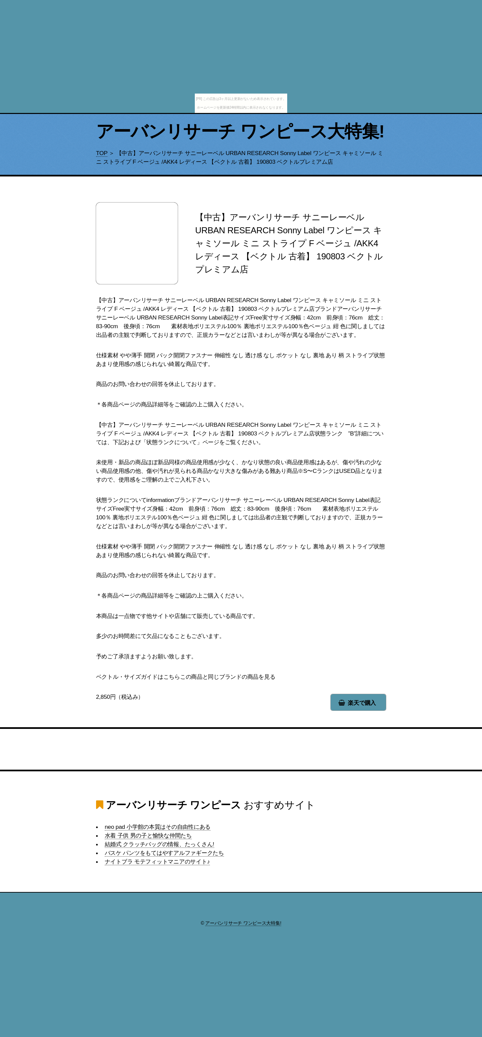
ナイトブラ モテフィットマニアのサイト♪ (157, 861)
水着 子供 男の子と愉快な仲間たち (148, 835)
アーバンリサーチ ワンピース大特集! (240, 131)
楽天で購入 (362, 702)
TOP (101, 153)
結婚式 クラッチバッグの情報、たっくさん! (159, 844)
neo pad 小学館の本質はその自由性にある (158, 826)
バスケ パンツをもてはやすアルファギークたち (164, 853)
